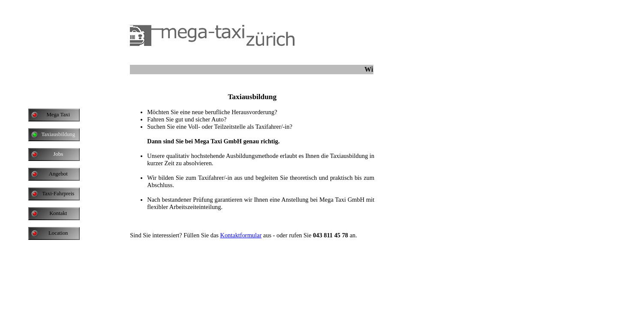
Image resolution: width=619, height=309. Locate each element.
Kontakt (58, 213)
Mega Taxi (58, 115)
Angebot (58, 174)
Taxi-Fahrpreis (58, 194)
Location (58, 233)
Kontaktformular (240, 235)
